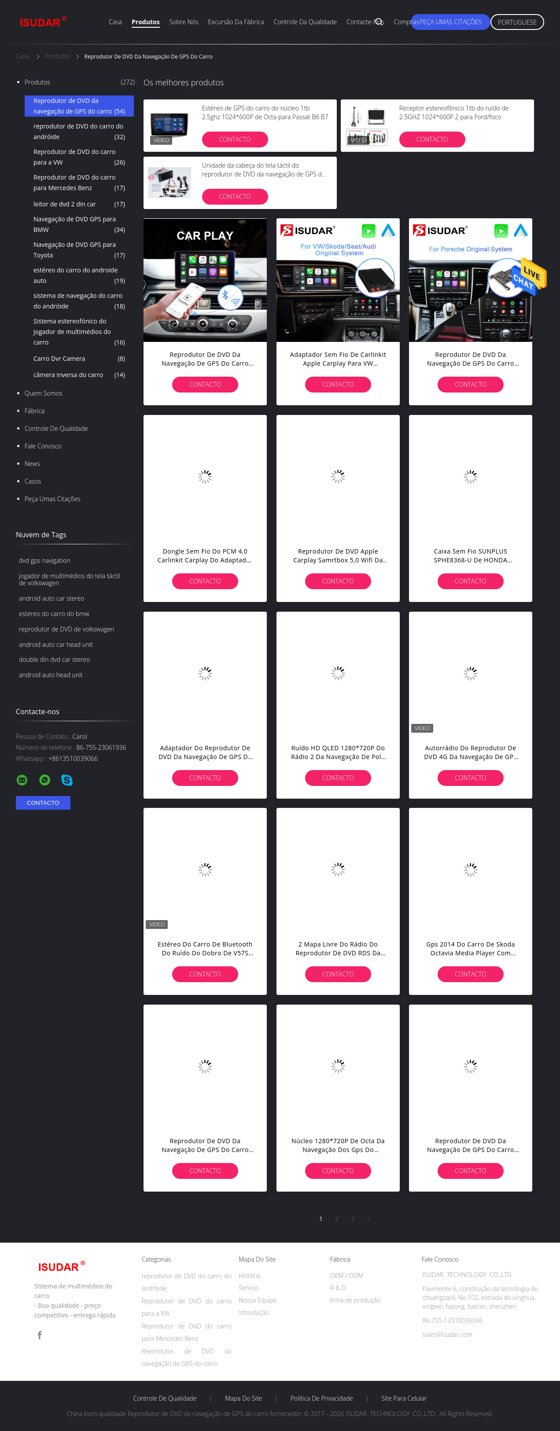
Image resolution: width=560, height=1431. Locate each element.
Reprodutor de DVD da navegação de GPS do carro (79, 106)
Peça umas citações (451, 22)
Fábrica (34, 411)
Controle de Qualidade (56, 428)
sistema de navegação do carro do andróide (79, 301)
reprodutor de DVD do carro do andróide (79, 132)
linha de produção (355, 1300)
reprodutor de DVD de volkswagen (66, 629)
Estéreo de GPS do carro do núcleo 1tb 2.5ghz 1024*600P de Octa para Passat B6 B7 (265, 112)
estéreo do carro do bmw (54, 613)
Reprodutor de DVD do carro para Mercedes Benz (79, 183)
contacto (235, 139)
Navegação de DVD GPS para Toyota (79, 250)
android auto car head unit (56, 644)
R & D (338, 1288)
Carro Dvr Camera (79, 358)
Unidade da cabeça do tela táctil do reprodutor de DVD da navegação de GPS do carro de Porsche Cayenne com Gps (263, 174)
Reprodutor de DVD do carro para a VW (79, 157)
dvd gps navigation (44, 560)
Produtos (146, 22)
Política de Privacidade (322, 1398)
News (32, 463)
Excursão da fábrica (236, 22)
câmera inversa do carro (79, 375)
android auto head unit (51, 675)
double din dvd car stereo (54, 659)
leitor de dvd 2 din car (79, 204)
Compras (406, 22)
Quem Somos (44, 393)
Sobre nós (184, 22)
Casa (115, 22)
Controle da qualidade (305, 22)
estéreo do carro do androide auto (79, 276)
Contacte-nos (365, 22)
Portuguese (517, 22)
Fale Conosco (43, 446)
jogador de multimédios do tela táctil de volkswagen (69, 579)
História (249, 1275)
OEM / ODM (346, 1275)
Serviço (248, 1288)
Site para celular (404, 1398)
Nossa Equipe (257, 1300)
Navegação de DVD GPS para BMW (79, 225)
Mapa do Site (243, 1398)
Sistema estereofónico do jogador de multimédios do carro (79, 332)
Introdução (254, 1312)
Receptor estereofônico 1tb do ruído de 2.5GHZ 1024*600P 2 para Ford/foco (454, 112)
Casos (33, 481)
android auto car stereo (51, 598)
